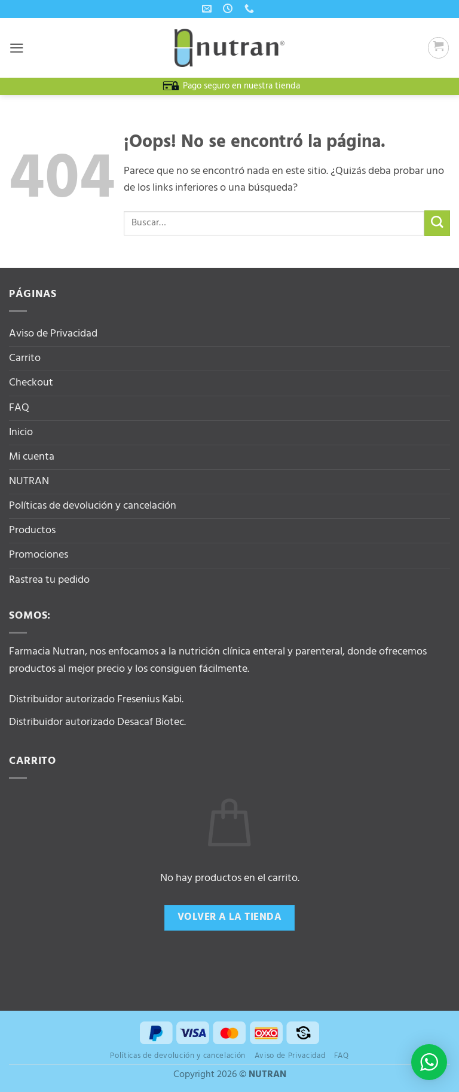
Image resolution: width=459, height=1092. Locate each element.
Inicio (21, 432)
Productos (32, 530)
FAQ (19, 408)
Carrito (25, 358)
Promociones (38, 555)
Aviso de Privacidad (53, 333)
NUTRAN (29, 481)
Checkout (31, 382)
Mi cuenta (31, 457)
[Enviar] (437, 223)
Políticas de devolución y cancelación (92, 506)
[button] (17, 47)
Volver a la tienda (229, 917)
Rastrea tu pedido (49, 580)
